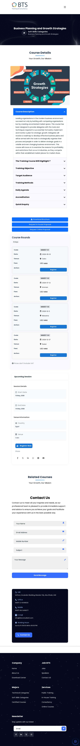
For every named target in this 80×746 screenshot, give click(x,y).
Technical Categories (20, 693)
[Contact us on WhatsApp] (75, 741)
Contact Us (24, 635)
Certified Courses (19, 702)
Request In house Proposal (40, 224)
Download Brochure (40, 219)
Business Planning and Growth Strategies (43, 34)
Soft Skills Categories (38, 32)
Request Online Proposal (40, 229)
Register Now (23, 446)
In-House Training (49, 697)
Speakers (45, 673)
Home (14, 668)
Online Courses (48, 707)
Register (53, 270)
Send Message (40, 575)
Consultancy (47, 702)
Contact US (46, 677)
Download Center (19, 677)
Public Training (47, 693)
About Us (15, 673)
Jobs (43, 668)
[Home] (24, 32)
